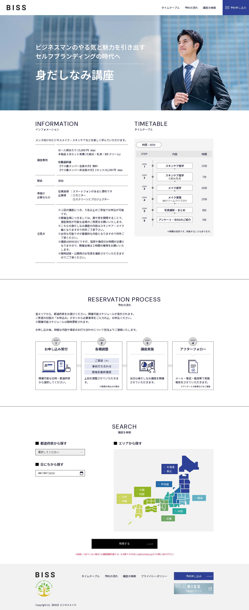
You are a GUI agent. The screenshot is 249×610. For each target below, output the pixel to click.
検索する (124, 543)
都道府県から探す (53, 443)
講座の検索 (209, 8)
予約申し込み (194, 576)
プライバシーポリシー (154, 576)
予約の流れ (191, 8)
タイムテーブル (170, 8)
